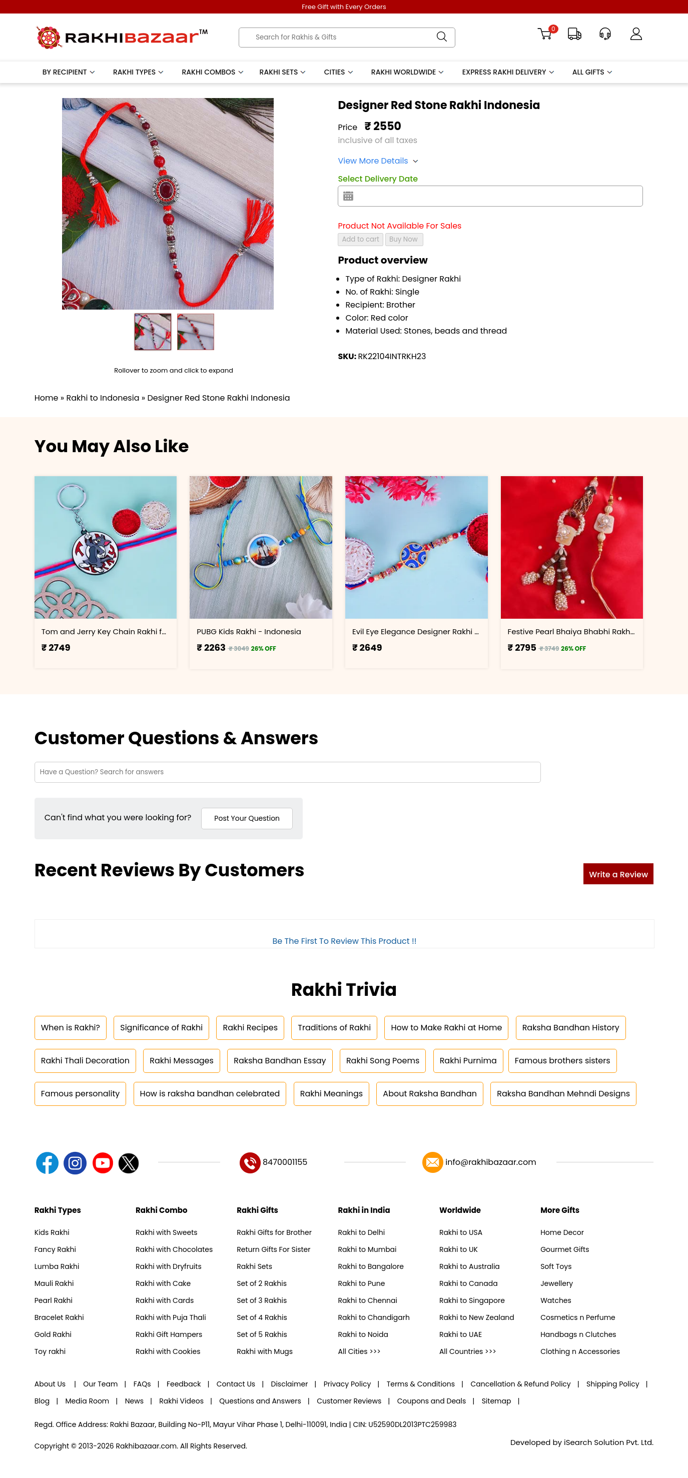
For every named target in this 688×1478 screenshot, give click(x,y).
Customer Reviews (349, 1401)
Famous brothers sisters (562, 1060)
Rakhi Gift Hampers (169, 1334)
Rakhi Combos (213, 72)
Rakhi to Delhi (361, 1232)
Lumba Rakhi (57, 1266)
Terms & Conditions (421, 1384)
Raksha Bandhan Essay (280, 1060)
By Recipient (69, 72)
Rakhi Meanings (331, 1093)
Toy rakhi (50, 1351)
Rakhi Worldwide (408, 72)
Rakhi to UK (458, 1249)
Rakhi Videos (181, 1401)
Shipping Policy (612, 1384)
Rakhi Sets (283, 72)
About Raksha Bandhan (430, 1093)
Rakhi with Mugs (265, 1351)
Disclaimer (289, 1384)
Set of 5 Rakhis (262, 1334)
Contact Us (236, 1384)
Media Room (88, 1401)
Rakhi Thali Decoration (85, 1060)
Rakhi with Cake (163, 1283)
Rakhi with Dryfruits (169, 1266)
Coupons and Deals (431, 1401)
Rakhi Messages (182, 1060)
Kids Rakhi (52, 1232)
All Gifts (592, 72)
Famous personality (80, 1093)
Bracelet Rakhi (59, 1317)
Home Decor (562, 1232)
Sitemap (496, 1401)
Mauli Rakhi (54, 1283)
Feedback (184, 1384)
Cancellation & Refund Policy (520, 1384)
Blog (42, 1401)
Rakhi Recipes (250, 1027)
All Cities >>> (359, 1351)
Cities (339, 72)
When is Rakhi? (70, 1027)
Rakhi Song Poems (382, 1060)
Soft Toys (555, 1266)
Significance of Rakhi (161, 1027)
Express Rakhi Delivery (508, 72)
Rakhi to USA (460, 1232)
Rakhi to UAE (460, 1334)
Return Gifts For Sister (273, 1249)
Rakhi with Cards (165, 1300)
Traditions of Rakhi (334, 1027)
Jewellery (556, 1283)
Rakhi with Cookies (168, 1351)
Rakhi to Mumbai (367, 1249)
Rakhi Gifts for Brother (274, 1232)
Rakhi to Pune (361, 1283)
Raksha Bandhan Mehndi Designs (563, 1093)
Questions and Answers (260, 1401)
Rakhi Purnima (468, 1060)
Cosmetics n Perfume (577, 1317)
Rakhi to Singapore (472, 1300)
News (134, 1401)
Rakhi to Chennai (367, 1300)
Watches (555, 1300)
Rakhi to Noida (363, 1334)
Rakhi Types (139, 72)
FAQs (142, 1384)
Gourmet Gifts (564, 1249)
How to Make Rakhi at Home (446, 1027)
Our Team (100, 1384)
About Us (51, 1384)
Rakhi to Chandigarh (374, 1317)
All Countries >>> (467, 1351)
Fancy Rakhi (55, 1249)
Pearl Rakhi (54, 1300)
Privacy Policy (347, 1384)
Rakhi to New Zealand (476, 1317)
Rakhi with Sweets (167, 1232)
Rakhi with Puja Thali (171, 1317)
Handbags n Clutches (578, 1334)
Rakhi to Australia (469, 1266)
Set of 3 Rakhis (262, 1300)
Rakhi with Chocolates (174, 1249)
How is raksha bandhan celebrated (210, 1093)
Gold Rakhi (53, 1334)
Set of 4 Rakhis (262, 1317)
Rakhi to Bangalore (371, 1266)
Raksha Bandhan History (570, 1027)
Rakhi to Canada (468, 1283)
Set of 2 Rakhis (262, 1283)
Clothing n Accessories (580, 1351)
